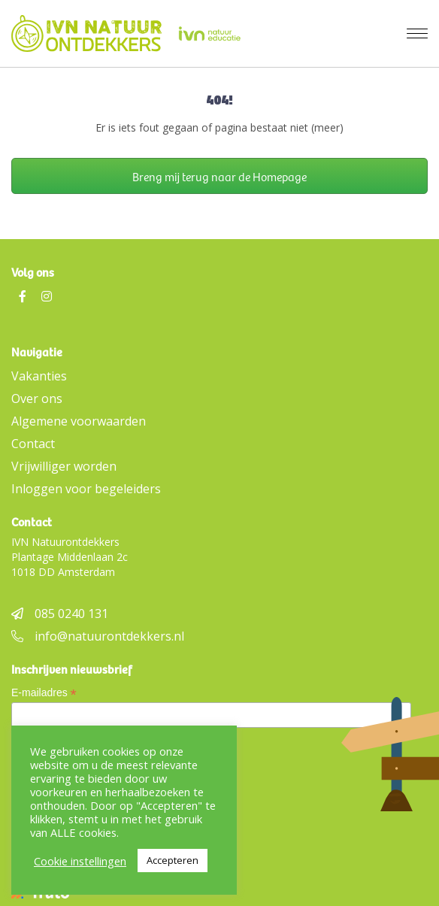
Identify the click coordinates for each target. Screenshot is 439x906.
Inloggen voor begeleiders (86, 488)
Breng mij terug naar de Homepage (219, 176)
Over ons (36, 398)
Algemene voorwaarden (78, 421)
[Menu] (417, 34)
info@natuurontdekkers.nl (97, 636)
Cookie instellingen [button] (80, 861)
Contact (33, 443)
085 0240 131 (59, 613)
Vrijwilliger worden (64, 466)
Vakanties (39, 376)
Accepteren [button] (172, 860)
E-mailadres (44, 693)
